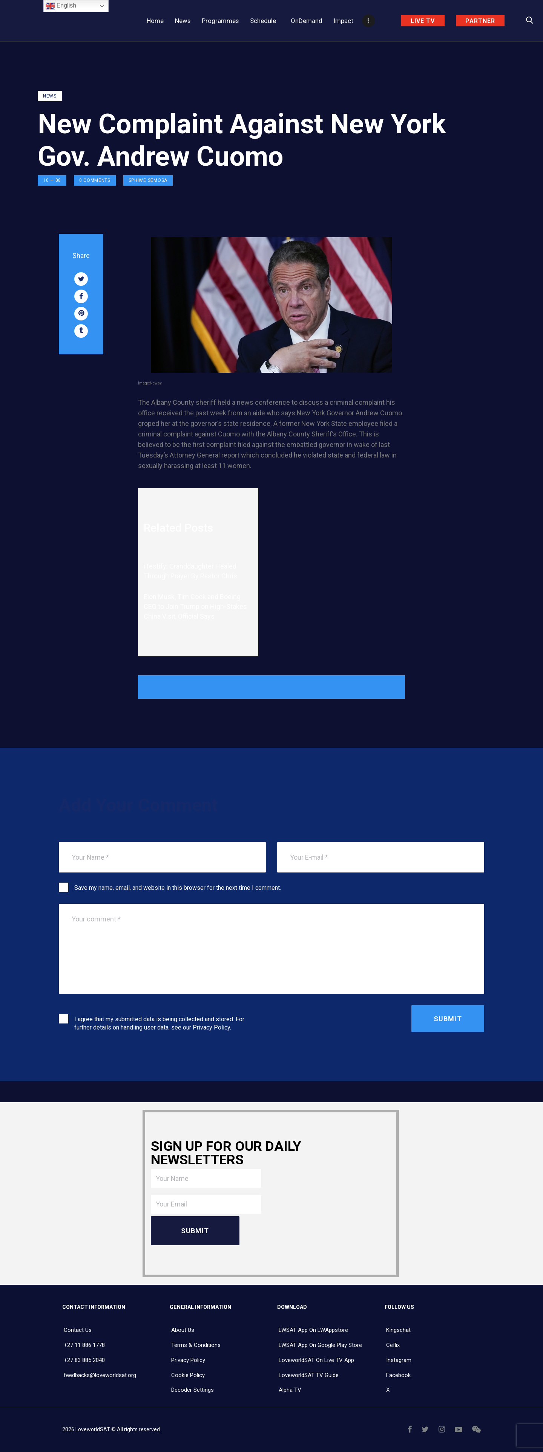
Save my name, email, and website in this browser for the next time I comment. (177, 887)
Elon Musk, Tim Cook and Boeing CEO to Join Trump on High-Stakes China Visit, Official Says (195, 606)
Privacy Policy (211, 1027)
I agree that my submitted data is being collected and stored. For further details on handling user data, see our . (159, 1023)
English (61, 6)
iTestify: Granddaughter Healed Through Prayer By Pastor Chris (191, 571)
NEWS (50, 96)
